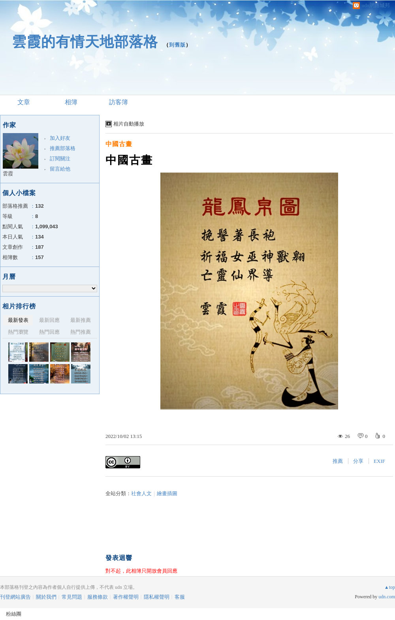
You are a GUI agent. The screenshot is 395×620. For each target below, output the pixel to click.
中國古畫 (118, 144)
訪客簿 (118, 102)
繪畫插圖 (167, 493)
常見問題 (72, 597)
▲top (389, 587)
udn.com (386, 596)
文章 (23, 102)
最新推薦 (80, 320)
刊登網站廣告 (15, 597)
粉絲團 (13, 614)
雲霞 (8, 174)
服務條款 (97, 597)
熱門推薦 (80, 332)
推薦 (338, 461)
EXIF (379, 461)
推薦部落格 (62, 148)
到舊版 (177, 45)
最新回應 (49, 320)
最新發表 (18, 320)
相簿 (71, 102)
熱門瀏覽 (18, 332)
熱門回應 (49, 332)
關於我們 (46, 597)
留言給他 (60, 169)
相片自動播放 (128, 124)
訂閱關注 (60, 159)
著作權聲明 (126, 597)
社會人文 (141, 493)
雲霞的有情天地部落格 (85, 42)
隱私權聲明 (156, 597)
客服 (180, 597)
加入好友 (60, 138)
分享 (358, 461)
